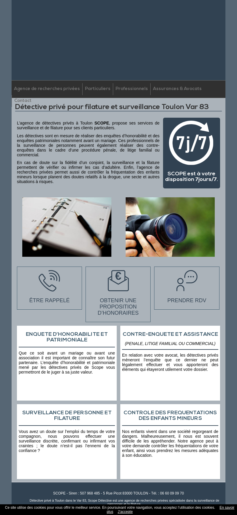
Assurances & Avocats (177, 89)
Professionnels (132, 89)
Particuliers (97, 89)
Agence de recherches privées (47, 89)
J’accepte (125, 512)
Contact (22, 101)
